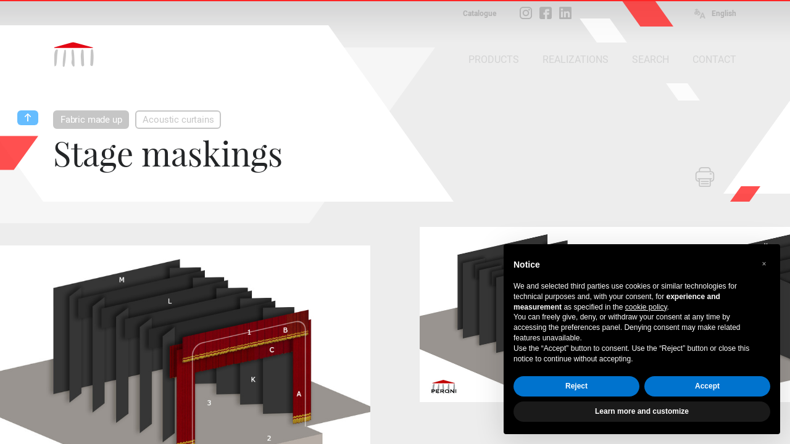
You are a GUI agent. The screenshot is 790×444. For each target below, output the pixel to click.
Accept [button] (707, 386)
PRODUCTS (493, 59)
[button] (764, 264)
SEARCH (650, 59)
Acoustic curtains (178, 119)
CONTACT (714, 59)
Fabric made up (91, 119)
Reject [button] (576, 386)
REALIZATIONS (576, 59)
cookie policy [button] (646, 307)
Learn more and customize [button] (642, 411)
